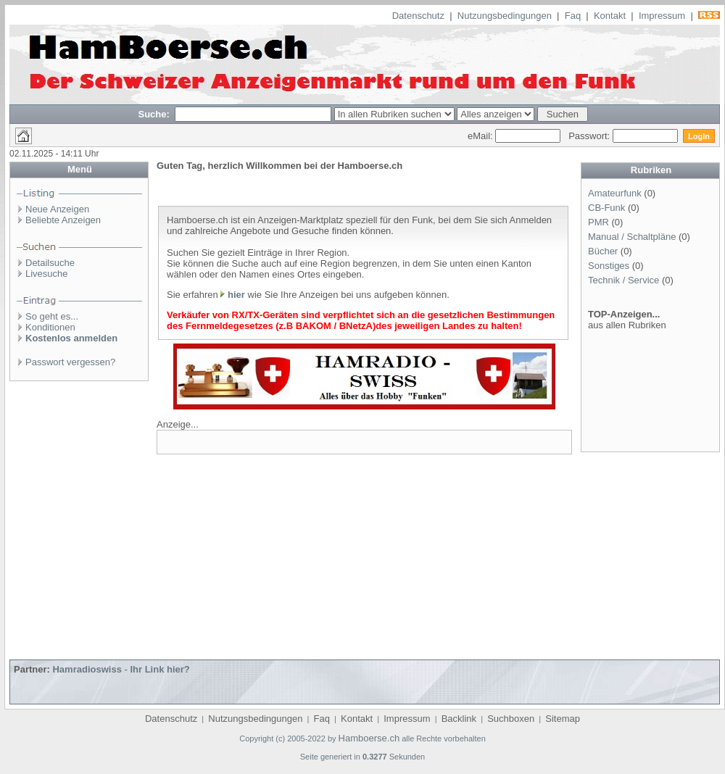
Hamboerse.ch (369, 738)
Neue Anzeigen (57, 209)
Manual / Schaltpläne (632, 236)
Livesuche (46, 273)
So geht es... (51, 316)
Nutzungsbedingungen (504, 15)
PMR (598, 222)
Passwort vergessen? (70, 362)
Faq (573, 15)
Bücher (603, 251)
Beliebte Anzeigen (63, 220)
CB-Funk (606, 207)
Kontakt (610, 15)
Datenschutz (418, 15)
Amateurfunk (615, 193)
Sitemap (562, 718)
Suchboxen (510, 718)
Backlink (459, 718)
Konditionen (50, 327)
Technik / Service (623, 280)
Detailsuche (50, 262)
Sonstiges (608, 265)
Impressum (662, 15)
